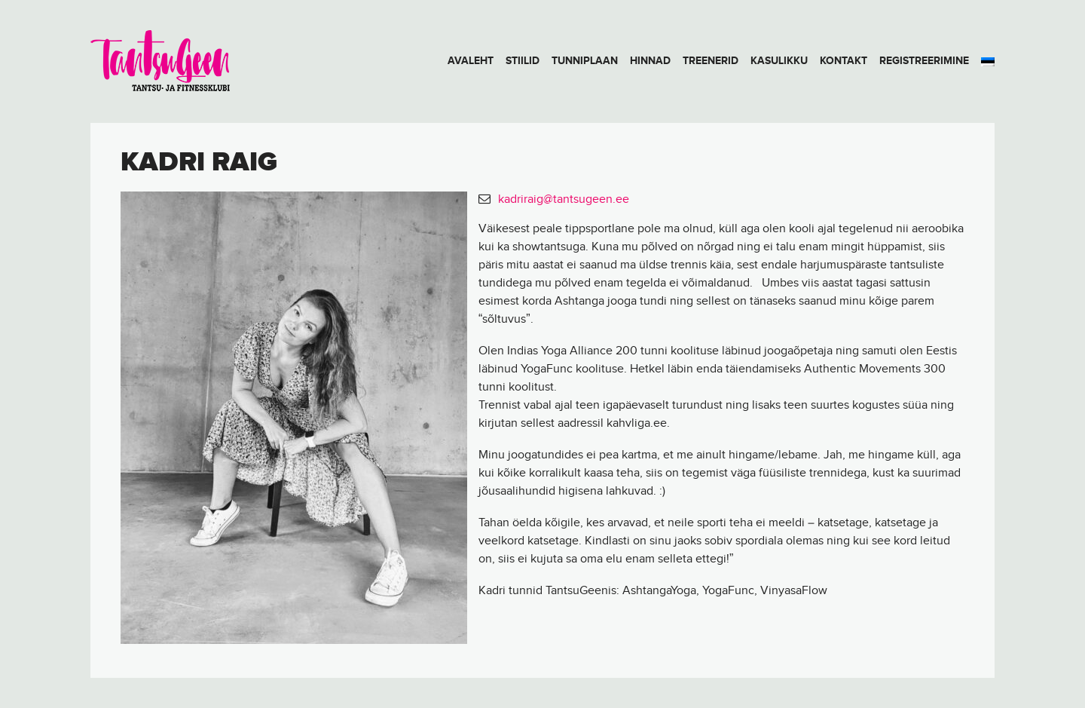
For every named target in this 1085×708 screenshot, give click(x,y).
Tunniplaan (585, 60)
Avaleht (471, 60)
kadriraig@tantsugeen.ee (563, 199)
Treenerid (710, 60)
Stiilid (522, 60)
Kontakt (843, 60)
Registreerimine (924, 60)
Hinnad (650, 60)
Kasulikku (779, 60)
